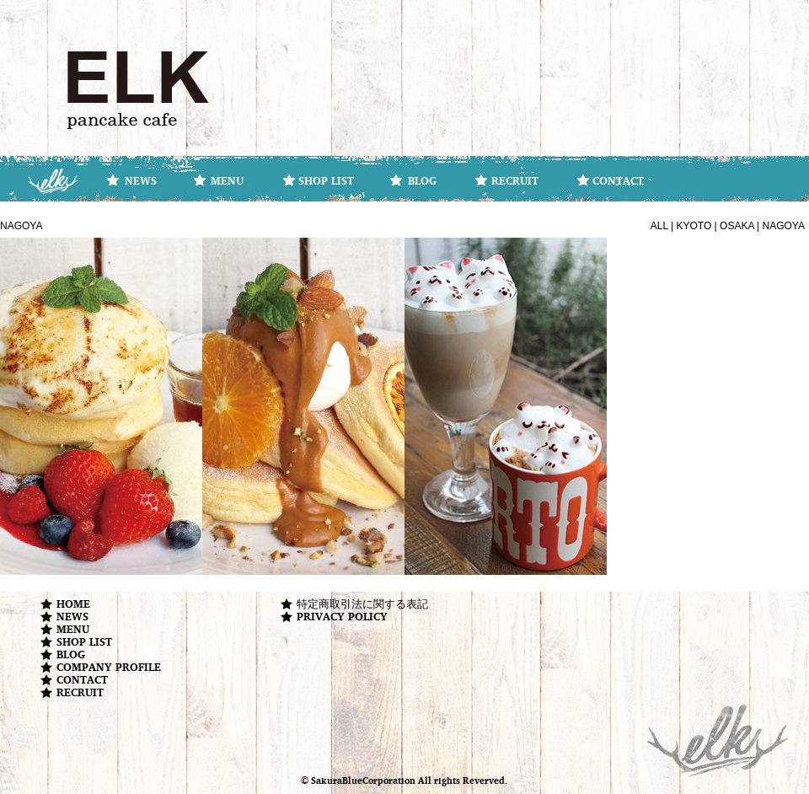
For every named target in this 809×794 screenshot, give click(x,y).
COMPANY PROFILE (108, 667)
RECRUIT (514, 180)
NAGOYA (784, 226)
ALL (659, 226)
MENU (227, 180)
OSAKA (737, 226)
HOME (73, 604)
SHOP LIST (326, 180)
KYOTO (693, 226)
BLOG (422, 180)
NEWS (141, 180)
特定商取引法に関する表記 (362, 604)
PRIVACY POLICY (342, 616)
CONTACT (618, 180)
